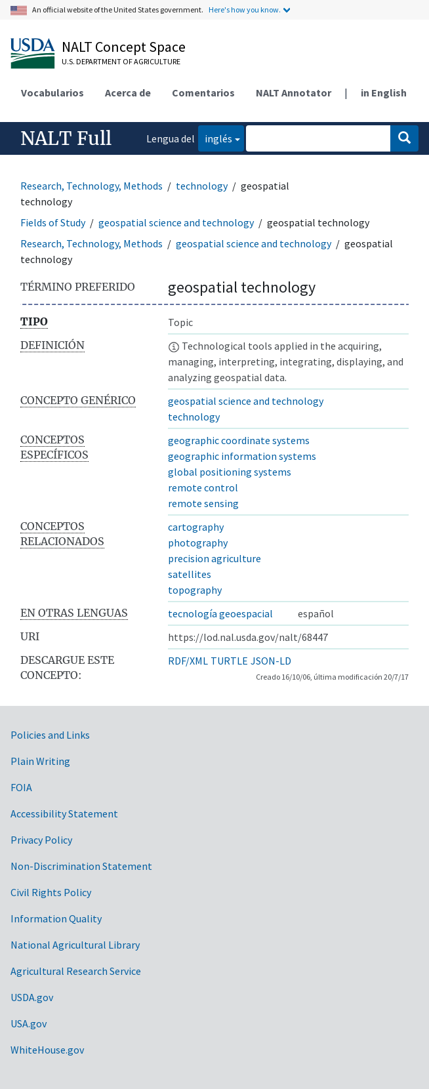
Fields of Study (52, 222)
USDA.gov (31, 997)
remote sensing (203, 503)
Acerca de (128, 92)
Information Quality (56, 918)
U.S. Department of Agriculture (121, 61)
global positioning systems (229, 471)
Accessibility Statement (64, 813)
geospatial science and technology (176, 222)
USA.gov (28, 1023)
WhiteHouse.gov (47, 1049)
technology (202, 185)
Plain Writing (40, 761)
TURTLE (229, 660)
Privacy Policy (41, 839)
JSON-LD (271, 660)
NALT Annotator (293, 92)
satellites (189, 574)
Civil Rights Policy (50, 892)
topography (195, 589)
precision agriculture (214, 558)
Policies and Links (50, 734)
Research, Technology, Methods (91, 185)
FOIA (21, 787)
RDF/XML (188, 660)
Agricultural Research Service (75, 970)
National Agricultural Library (75, 944)
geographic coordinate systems (239, 440)
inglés (215, 137)
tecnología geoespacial (220, 613)
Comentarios (203, 92)
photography (198, 542)
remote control (203, 487)
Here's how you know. (245, 9)
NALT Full (66, 138)
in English (384, 92)
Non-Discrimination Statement (81, 866)
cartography (196, 526)
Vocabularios (52, 92)
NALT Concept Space (124, 46)
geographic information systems (242, 455)
